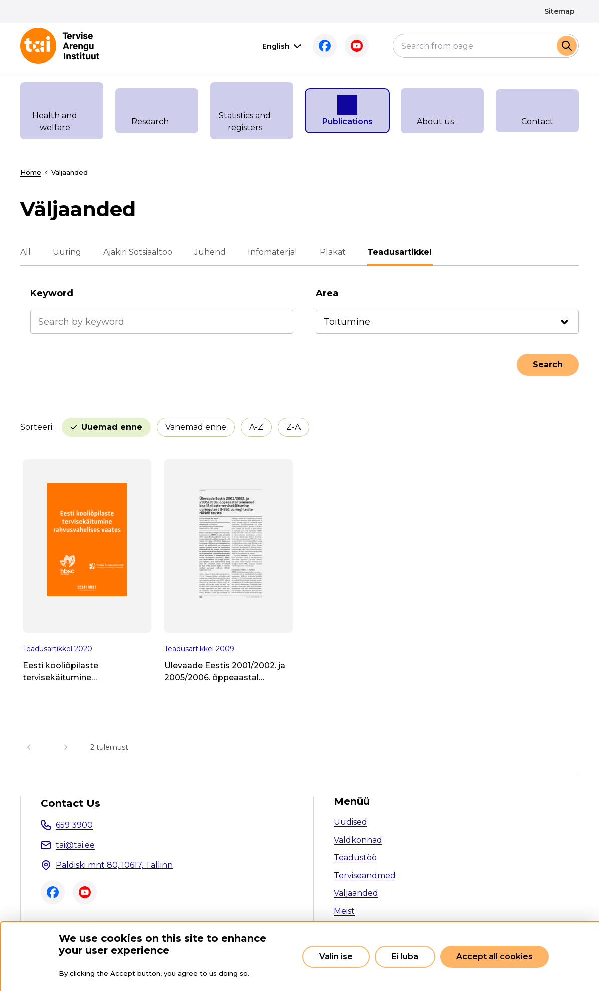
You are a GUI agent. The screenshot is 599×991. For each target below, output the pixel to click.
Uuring (67, 252)
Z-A (293, 427)
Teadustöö (355, 857)
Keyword (51, 293)
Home (30, 172)
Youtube (357, 46)
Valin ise (336, 956)
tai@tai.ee (75, 845)
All (25, 252)
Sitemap (559, 11)
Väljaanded (356, 893)
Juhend (210, 252)
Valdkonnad (358, 840)
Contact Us (70, 803)
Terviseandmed (365, 875)
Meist (344, 911)
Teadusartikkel (400, 252)
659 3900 (74, 825)
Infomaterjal (272, 252)
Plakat (333, 252)
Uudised (350, 822)
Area (327, 293)
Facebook (325, 46)
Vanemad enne (195, 427)
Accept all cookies (494, 956)
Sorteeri (36, 427)
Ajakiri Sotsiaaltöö (137, 252)
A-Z (256, 427)
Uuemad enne (111, 427)
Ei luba (405, 956)
